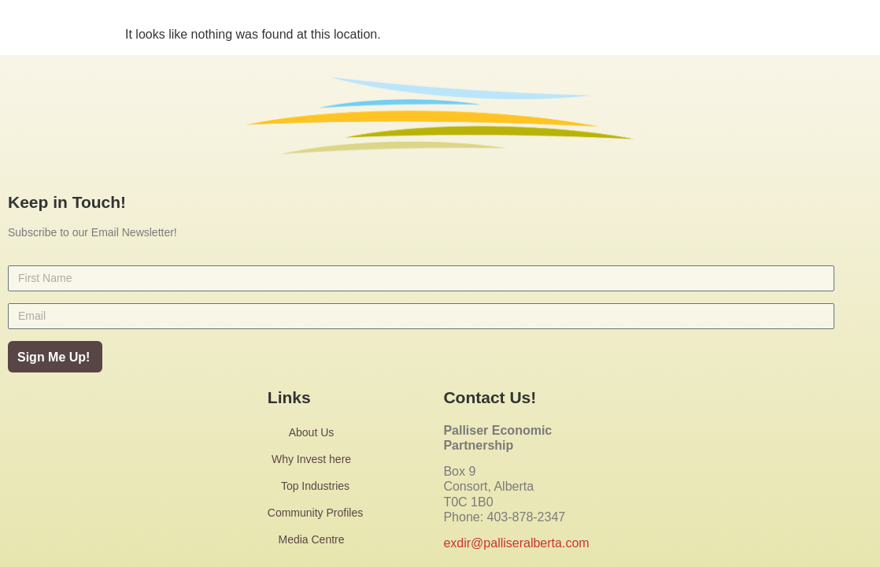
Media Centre (315, 539)
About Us (315, 432)
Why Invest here (315, 459)
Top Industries (315, 486)
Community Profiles (315, 512)
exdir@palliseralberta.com (516, 543)
